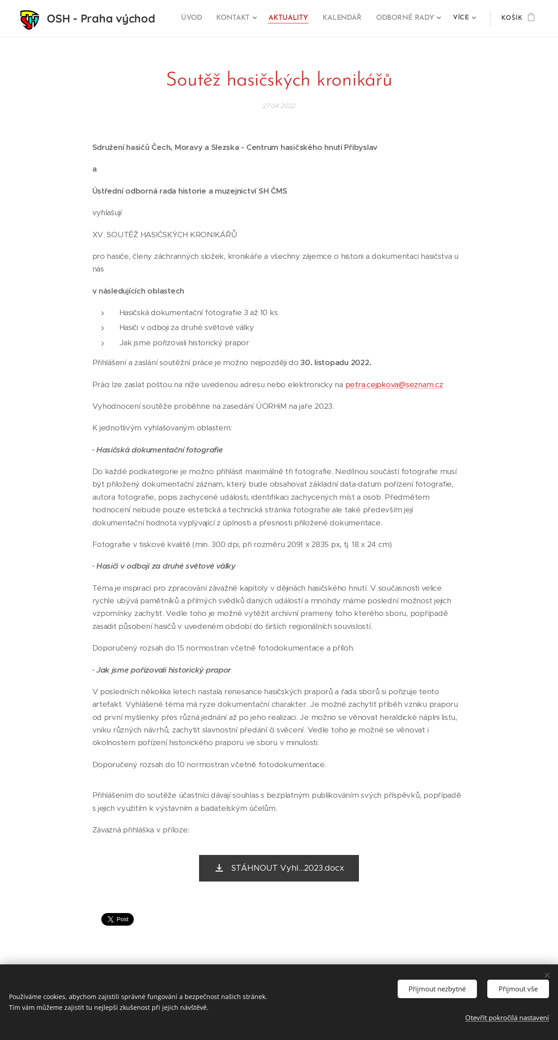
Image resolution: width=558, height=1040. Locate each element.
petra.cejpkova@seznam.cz (394, 384)
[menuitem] (198, 18)
